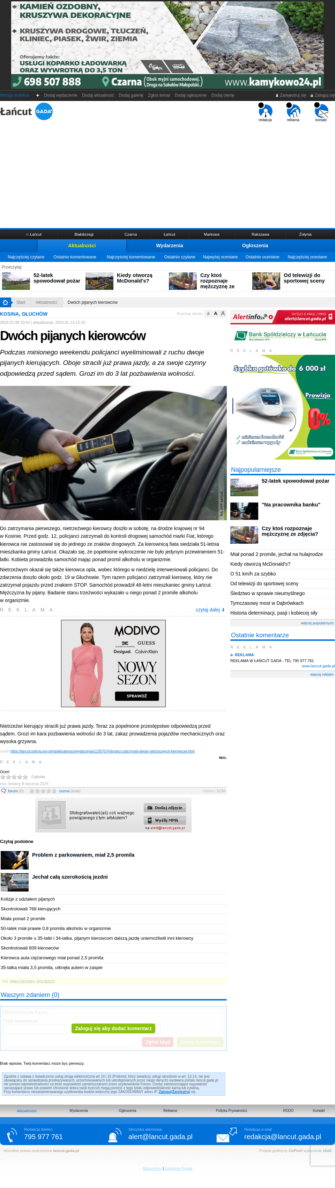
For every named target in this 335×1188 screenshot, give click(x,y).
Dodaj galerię (131, 95)
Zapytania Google (178, 1169)
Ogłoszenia (255, 245)
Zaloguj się (322, 95)
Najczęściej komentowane (131, 257)
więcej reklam (322, 674)
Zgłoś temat (159, 95)
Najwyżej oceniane (220, 257)
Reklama (170, 1111)
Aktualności (82, 245)
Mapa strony (152, 1169)
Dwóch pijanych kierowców (93, 302)
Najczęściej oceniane (307, 257)
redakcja (265, 112)
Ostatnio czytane (179, 257)
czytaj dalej (210, 610)
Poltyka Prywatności (231, 1111)
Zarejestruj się (290, 95)
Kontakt (319, 1111)
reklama (293, 112)
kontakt (321, 112)
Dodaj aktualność (98, 95)
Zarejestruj (181, 1092)
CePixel (296, 1151)
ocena (70, 791)
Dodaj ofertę (223, 95)
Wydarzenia (169, 245)
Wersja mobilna (14, 95)
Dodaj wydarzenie (61, 95)
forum (16, 791)
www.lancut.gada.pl (318, 666)
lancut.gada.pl (66, 1151)
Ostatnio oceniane (263, 257)
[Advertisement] (167, 174)
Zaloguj (165, 1092)
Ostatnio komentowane (74, 257)
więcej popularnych (317, 623)
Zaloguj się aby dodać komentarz (113, 1028)
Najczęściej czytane (26, 257)
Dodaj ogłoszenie (190, 95)
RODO (288, 1111)
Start (20, 302)
